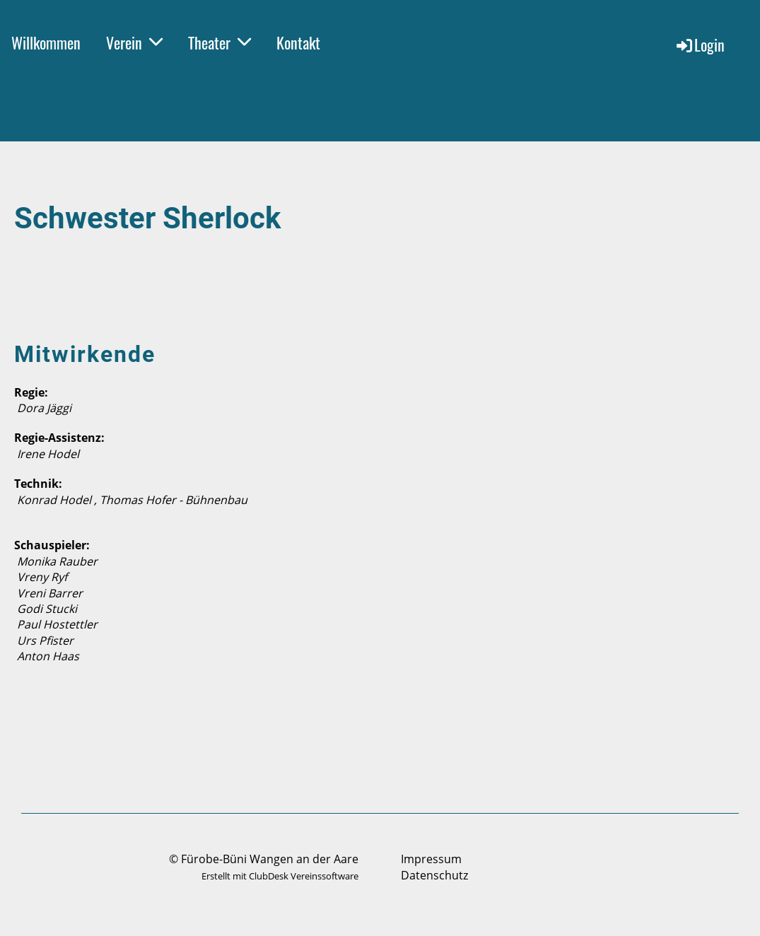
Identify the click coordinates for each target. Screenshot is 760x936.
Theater (219, 42)
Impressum (431, 859)
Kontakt (298, 42)
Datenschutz (434, 875)
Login (699, 44)
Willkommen (46, 42)
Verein (134, 42)
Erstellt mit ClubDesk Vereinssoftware (279, 876)
